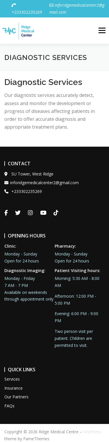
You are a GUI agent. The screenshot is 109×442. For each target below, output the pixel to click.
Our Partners (16, 392)
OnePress (92, 427)
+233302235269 (26, 9)
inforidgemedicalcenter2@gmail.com (41, 178)
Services (12, 374)
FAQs (9, 401)
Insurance (13, 383)
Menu (101, 28)
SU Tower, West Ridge (28, 169)
